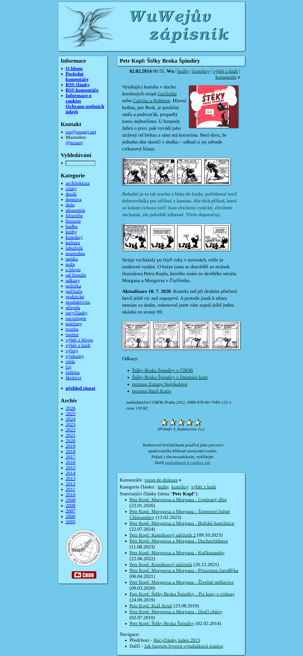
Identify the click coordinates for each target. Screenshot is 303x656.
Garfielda (167, 94)
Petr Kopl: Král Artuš (151, 606)
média (72, 259)
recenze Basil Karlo (151, 391)
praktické (75, 296)
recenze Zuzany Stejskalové (160, 384)
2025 (70, 413)
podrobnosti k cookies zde (187, 462)
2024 (70, 419)
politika (73, 286)
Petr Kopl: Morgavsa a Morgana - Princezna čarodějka (184, 570)
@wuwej (74, 142)
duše (70, 205)
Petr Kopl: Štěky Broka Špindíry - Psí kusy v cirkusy (182, 594)
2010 (70, 495)
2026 (70, 408)
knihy (183, 71)
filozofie (74, 215)
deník (71, 194)
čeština (73, 372)
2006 (70, 516)
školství (73, 378)
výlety (72, 351)
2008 (70, 505)
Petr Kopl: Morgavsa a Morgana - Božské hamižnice (182, 523)
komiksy (201, 71)
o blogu (73, 269)
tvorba (72, 329)
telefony (74, 324)
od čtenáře (76, 275)
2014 (70, 473)
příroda (73, 307)
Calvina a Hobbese (151, 100)
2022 (70, 430)
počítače (74, 291)
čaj (69, 367)
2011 (70, 489)
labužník (74, 248)
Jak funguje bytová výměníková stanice (183, 646)
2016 (70, 462)
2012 (70, 484)
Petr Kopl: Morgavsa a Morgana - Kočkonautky (177, 553)
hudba (72, 226)
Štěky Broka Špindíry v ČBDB (162, 370)
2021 (70, 435)
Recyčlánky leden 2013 (177, 640)
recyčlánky (76, 313)
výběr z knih (225, 71)
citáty (71, 188)
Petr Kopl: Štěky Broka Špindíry (162, 623)
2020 (70, 440)
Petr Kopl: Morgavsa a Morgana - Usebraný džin (178, 499)
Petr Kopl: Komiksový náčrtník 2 (163, 535)
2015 (70, 468)
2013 (70, 478)
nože (70, 264)
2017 (70, 457)
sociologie (76, 318)
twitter (72, 334)
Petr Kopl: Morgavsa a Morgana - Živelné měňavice (182, 582)
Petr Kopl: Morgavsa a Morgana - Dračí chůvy (176, 611)
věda (70, 361)
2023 (70, 424)
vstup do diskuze (161, 480)
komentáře (226, 77)
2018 (70, 451)
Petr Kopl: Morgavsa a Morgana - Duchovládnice (179, 541)
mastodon (75, 253)
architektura (78, 183)
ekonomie (75, 210)
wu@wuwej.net (81, 132)
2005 (70, 522)
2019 (70, 446)
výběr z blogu (79, 340)
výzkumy (75, 356)
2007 (70, 511)
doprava (74, 199)
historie (73, 221)
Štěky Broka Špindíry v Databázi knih (170, 377)
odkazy (73, 280)
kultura (73, 242)
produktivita (78, 302)
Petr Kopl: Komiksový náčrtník (161, 564)
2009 (70, 500)
